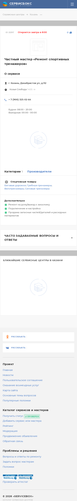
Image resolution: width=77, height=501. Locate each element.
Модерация (10, 431)
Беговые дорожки (15, 186)
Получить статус (13, 416)
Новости (8, 375)
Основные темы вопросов (19, 395)
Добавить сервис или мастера (22, 421)
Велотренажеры (14, 189)
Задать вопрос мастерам (18, 462)
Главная (8, 370)
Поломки (8, 467)
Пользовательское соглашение (23, 380)
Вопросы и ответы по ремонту (22, 457)
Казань (36, 15)
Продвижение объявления (20, 436)
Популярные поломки (17, 401)
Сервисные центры (16, 15)
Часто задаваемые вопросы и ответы (31, 237)
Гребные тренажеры (39, 186)
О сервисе (12, 74)
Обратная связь (13, 441)
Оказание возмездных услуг (21, 385)
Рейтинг (8, 426)
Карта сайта (10, 390)
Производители (39, 171)
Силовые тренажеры (37, 189)
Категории (13, 171)
